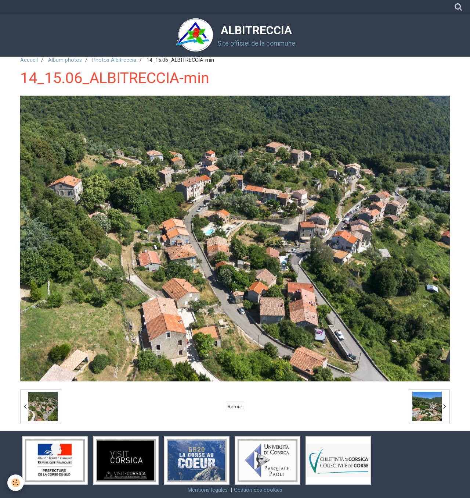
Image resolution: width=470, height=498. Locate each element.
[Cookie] (15, 482)
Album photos (65, 60)
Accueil (29, 60)
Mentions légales (208, 490)
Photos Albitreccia (114, 60)
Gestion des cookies (258, 490)
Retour (235, 406)
